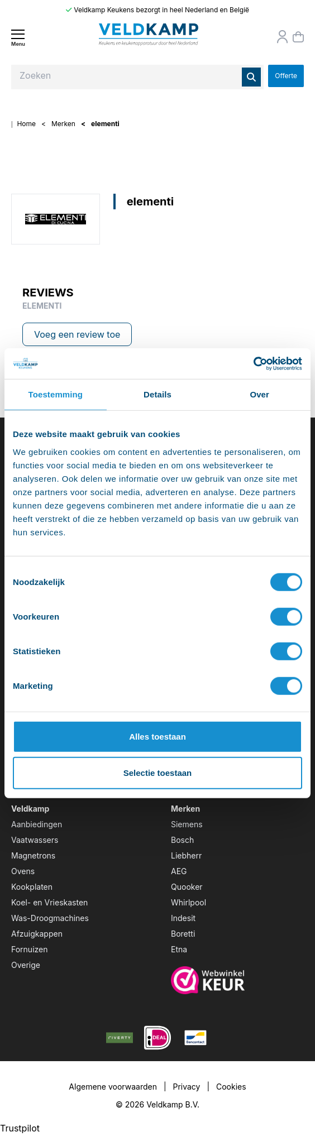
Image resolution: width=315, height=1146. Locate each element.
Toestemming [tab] (55, 394)
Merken (63, 123)
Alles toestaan (157, 736)
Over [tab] (259, 394)
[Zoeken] (251, 77)
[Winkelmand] (298, 37)
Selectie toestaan (157, 773)
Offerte (286, 75)
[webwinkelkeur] (237, 980)
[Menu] (18, 38)
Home (26, 123)
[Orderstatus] (282, 37)
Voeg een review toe (77, 334)
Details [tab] (157, 394)
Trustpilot (20, 1128)
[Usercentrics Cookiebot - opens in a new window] (253, 363)
